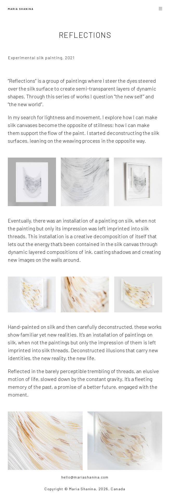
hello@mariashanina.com (85, 477)
